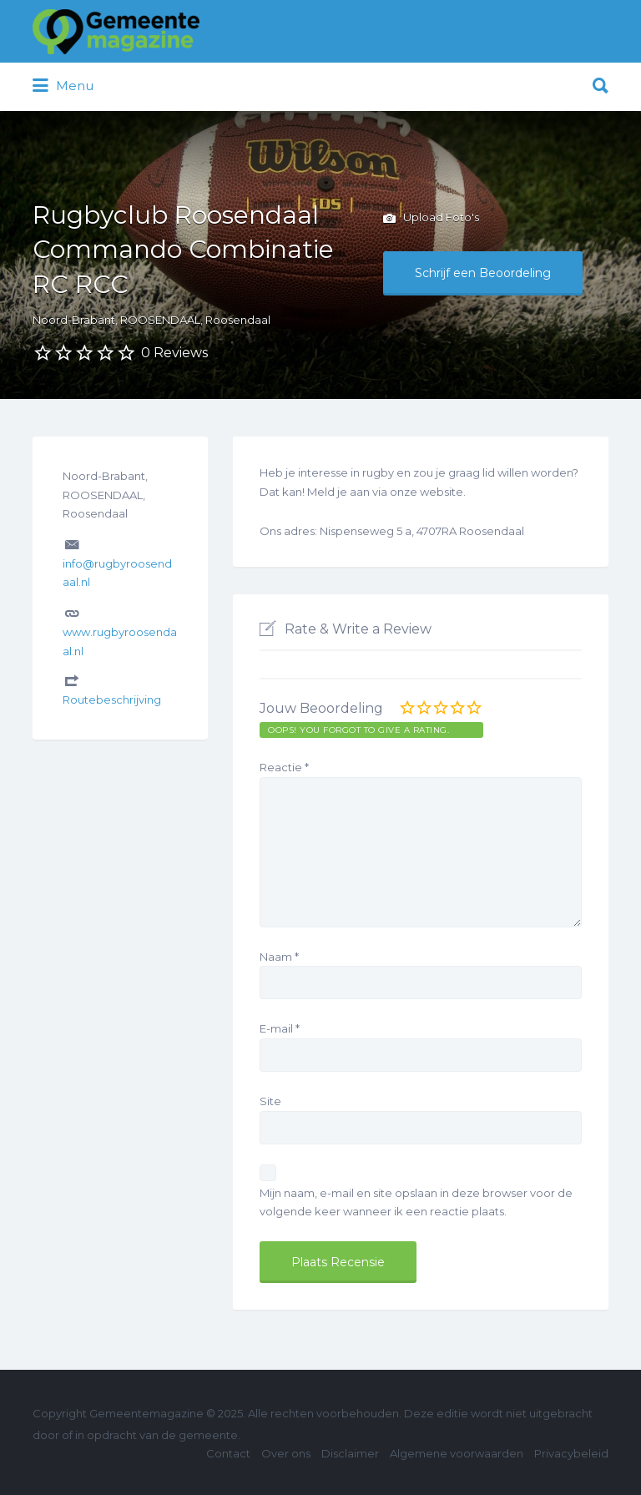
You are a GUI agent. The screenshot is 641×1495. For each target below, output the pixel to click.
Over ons (285, 1453)
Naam (279, 956)
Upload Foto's (431, 219)
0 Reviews (174, 353)
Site (270, 1101)
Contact (228, 1453)
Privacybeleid (571, 1453)
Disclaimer (350, 1453)
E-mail (280, 1028)
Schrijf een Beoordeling (483, 272)
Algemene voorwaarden (456, 1453)
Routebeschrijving (112, 699)
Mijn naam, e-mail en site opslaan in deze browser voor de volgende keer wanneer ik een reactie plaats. (416, 1202)
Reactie (284, 767)
